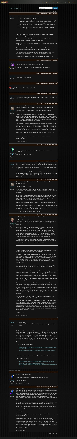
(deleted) (12, 17)
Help (69, 2)
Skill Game (43, 437)
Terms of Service (38, 437)
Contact (33, 437)
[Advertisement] (63, 27)
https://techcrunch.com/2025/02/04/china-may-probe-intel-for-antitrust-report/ (37, 350)
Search (55, 8)
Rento (12, 87)
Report (12, 20)
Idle (43, 2)
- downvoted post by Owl (14, 370)
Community (63, 2)
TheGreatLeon (12, 153)
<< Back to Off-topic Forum (15, 8)
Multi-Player (56, 2)
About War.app (28, 437)
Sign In (73, 2)
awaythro (12, 67)
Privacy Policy (48, 437)
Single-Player (48, 2)
